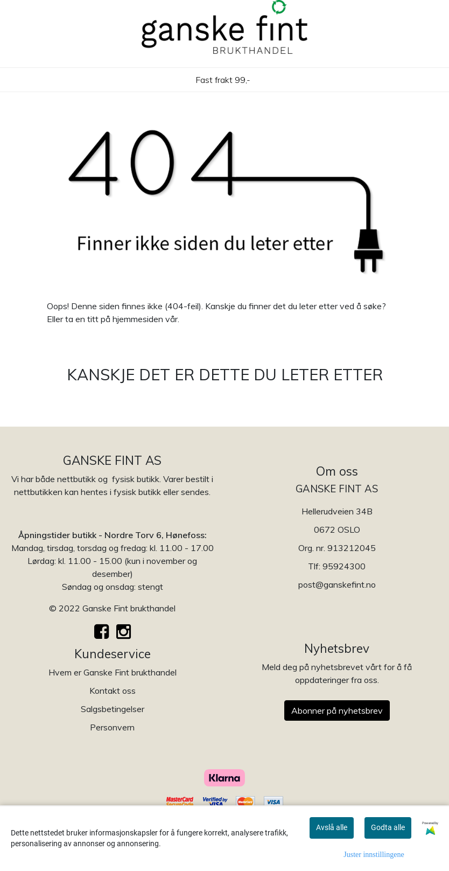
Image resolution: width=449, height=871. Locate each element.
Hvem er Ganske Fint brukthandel (112, 672)
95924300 (344, 566)
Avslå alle (331, 827)
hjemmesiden (138, 318)
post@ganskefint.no (337, 584)
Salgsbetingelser (112, 708)
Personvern (112, 727)
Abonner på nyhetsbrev (337, 710)
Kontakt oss (112, 690)
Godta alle (388, 827)
